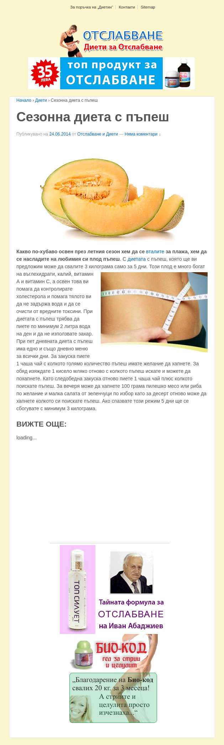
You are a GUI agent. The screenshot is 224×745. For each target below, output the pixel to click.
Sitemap (148, 7)
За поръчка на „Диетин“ (91, 7)
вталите (155, 251)
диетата (136, 259)
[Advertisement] (110, 493)
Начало (23, 100)
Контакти (127, 7)
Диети (41, 100)
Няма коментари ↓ (143, 134)
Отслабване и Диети (97, 134)
